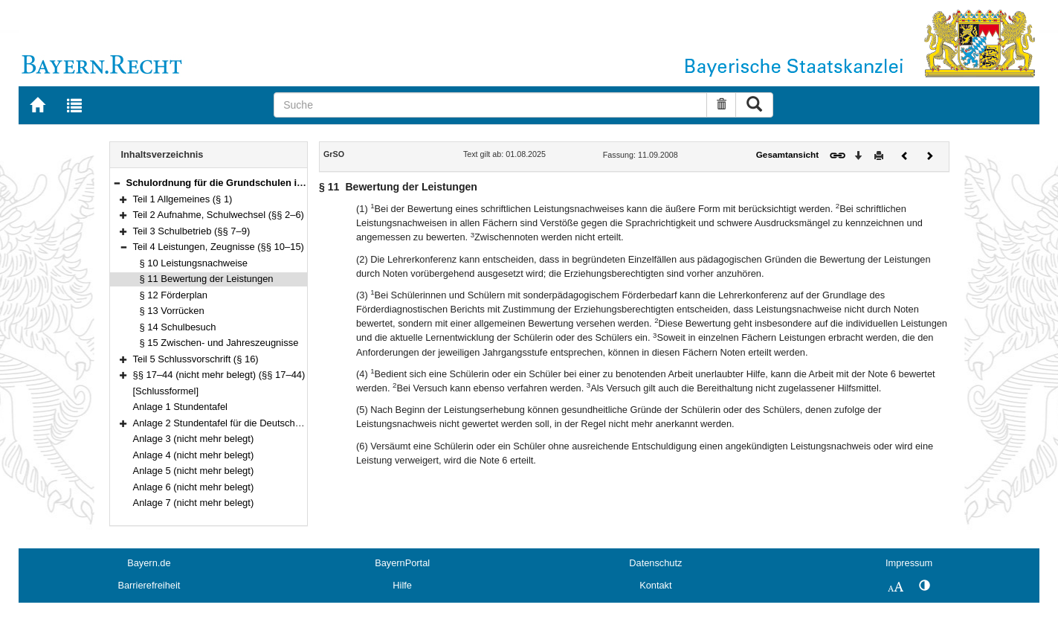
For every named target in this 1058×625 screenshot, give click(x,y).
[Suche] (490, 105)
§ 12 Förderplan (173, 295)
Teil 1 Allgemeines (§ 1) (183, 199)
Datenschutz (655, 562)
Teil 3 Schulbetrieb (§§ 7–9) (192, 231)
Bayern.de (148, 562)
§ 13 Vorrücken (172, 310)
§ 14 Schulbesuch (178, 327)
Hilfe (402, 585)
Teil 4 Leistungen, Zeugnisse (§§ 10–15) (218, 246)
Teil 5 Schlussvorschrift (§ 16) (196, 359)
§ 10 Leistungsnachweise (194, 263)
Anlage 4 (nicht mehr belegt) (193, 455)
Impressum (909, 562)
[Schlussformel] (166, 391)
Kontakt (655, 585)
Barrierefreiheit (148, 585)
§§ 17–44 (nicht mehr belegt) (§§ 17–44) (219, 374)
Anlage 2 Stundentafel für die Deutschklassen (230, 423)
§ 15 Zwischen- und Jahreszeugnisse (219, 342)
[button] (116, 182)
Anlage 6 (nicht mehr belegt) (193, 487)
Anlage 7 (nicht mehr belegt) (193, 502)
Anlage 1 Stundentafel (180, 406)
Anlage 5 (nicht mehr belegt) (193, 470)
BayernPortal (402, 562)
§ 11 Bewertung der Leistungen (207, 278)
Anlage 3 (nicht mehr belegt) (193, 438)
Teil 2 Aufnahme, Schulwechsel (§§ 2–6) (218, 214)
